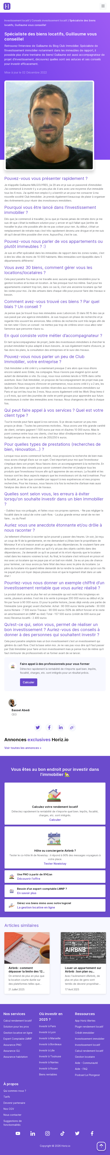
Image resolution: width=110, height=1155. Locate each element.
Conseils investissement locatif (49, 20)
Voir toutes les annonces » (22, 748)
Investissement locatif (16, 20)
